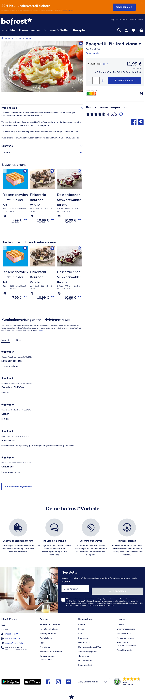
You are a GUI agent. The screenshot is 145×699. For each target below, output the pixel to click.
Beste (19, 342)
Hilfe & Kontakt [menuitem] (137, 19)
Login (105, 64)
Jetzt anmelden (131, 591)
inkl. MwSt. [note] (15, 224)
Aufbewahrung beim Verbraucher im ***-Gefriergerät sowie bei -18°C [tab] (40, 131)
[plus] (102, 80)
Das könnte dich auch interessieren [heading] (29, 243)
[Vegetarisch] (141, 93)
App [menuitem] (41, 641)
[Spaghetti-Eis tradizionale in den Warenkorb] (124, 80)
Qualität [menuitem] (120, 623)
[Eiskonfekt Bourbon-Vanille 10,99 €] (42, 201)
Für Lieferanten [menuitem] (85, 660)
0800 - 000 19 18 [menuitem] (11, 646)
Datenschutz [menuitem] (84, 641)
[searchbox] (90, 30)
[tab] (126, 30)
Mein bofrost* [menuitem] (9, 632)
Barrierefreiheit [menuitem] (85, 664)
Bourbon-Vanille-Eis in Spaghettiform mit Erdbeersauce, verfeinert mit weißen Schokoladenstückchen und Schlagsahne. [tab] (41, 124)
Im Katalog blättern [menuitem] (48, 628)
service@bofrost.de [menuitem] (12, 641)
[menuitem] (8, 31)
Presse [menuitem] (81, 628)
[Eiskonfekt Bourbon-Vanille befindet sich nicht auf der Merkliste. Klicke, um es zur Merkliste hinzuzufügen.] (51, 171)
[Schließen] (142, 3)
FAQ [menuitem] (3, 623)
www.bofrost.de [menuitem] (10, 637)
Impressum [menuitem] (83, 637)
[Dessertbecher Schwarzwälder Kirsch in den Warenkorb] (78, 221)
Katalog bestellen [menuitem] (48, 632)
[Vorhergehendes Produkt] (5, 172)
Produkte (9, 38)
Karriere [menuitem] (123, 19)
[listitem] (18, 540)
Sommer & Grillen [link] (56, 30)
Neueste (5, 342)
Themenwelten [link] (29, 30)
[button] (124, 7)
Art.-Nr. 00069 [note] (93, 49)
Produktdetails (92, 53)
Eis (16, 38)
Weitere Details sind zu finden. (101, 605)
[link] (22, 21)
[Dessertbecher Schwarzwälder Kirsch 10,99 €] (69, 201)
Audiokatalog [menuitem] (46, 637)
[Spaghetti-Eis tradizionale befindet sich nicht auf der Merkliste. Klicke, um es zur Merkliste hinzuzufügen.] (79, 44)
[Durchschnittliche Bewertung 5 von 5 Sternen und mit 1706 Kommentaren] (121, 114)
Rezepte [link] (79, 30)
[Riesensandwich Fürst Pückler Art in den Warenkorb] (24, 221)
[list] (72, 540)
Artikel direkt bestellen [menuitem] (50, 623)
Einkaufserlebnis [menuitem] (124, 632)
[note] (15, 205)
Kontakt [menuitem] (4, 628)
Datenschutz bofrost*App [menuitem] (89, 646)
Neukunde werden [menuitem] (125, 637)
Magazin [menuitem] (114, 19)
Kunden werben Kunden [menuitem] (51, 650)
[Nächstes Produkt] (79, 172)
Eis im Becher (25, 38)
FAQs (41, 333)
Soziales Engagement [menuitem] (88, 650)
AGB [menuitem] (80, 632)
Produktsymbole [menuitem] (124, 649)
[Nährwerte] (92, 93)
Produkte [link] (8, 30)
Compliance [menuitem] (83, 655)
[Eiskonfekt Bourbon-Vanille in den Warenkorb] (51, 221)
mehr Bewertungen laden (18, 489)
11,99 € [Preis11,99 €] (133, 64)
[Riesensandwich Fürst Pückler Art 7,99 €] (15, 201)
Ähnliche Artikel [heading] (14, 165)
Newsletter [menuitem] (45, 646)
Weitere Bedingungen (67, 10)
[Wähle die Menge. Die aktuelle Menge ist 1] (96, 80)
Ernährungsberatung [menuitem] (126, 628)
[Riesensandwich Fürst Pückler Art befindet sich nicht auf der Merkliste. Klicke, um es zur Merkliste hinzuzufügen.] (24, 171)
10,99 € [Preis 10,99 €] (41, 221)
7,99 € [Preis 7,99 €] (14, 221)
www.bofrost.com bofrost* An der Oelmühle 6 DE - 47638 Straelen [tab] (40, 138)
